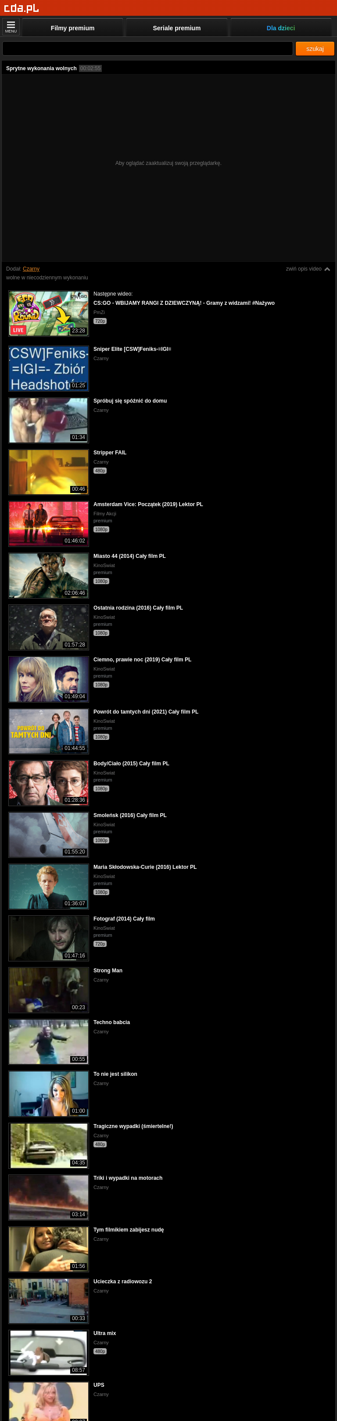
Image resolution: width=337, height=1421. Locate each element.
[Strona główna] (21, 8)
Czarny (31, 269)
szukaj (315, 48)
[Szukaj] (147, 48)
